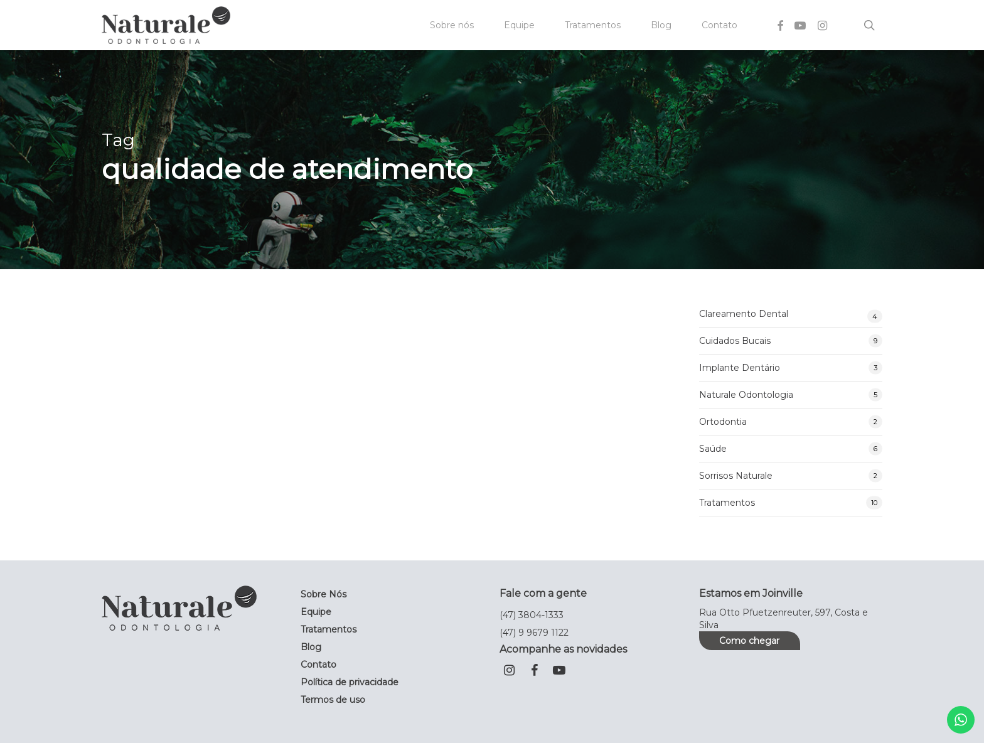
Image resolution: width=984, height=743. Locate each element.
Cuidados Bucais (735, 340)
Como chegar (749, 640)
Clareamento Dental (743, 313)
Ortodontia (723, 421)
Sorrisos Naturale (736, 475)
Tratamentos (727, 502)
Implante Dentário (739, 367)
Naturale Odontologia (746, 394)
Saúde (713, 448)
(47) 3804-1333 (532, 615)
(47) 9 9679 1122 (534, 632)
